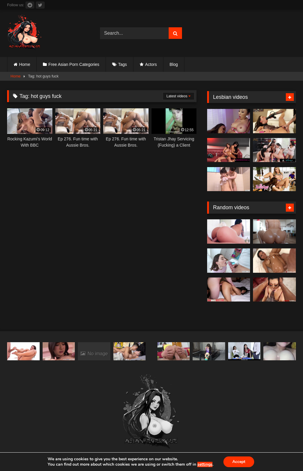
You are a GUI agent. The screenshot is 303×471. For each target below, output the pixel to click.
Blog (174, 64)
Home (24, 64)
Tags (122, 64)
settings (204, 464)
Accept (238, 461)
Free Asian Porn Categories (74, 64)
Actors (151, 64)
